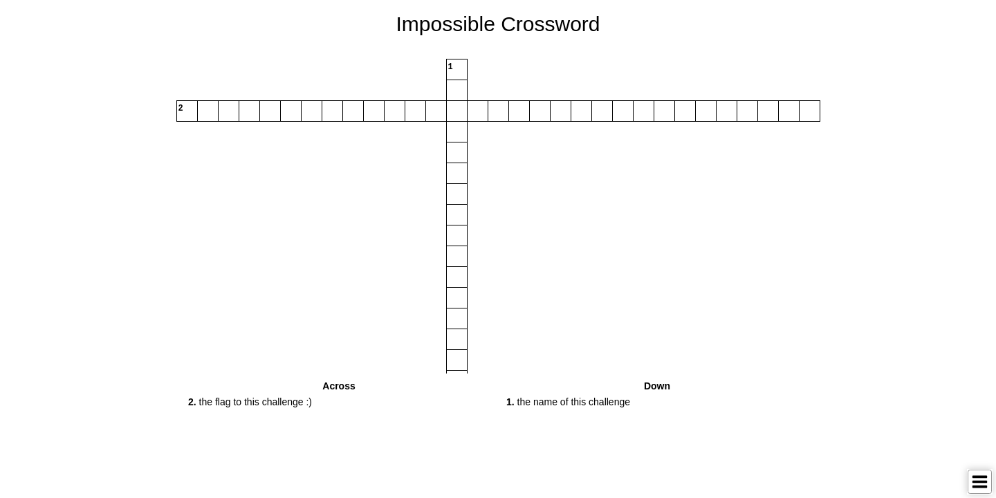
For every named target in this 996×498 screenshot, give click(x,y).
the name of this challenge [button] (568, 401)
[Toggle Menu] (980, 482)
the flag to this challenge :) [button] (250, 401)
